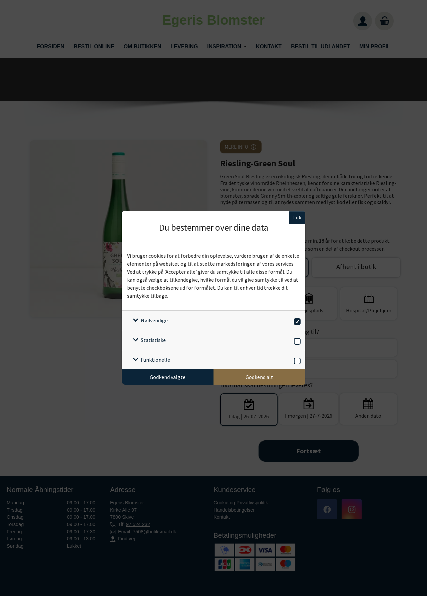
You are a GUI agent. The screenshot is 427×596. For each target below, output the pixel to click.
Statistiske (153, 340)
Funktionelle (155, 359)
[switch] (296, 320)
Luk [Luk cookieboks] (297, 217)
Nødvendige (154, 320)
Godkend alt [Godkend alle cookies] (259, 377)
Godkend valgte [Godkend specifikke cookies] (167, 377)
